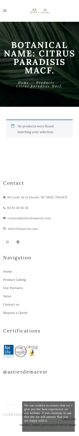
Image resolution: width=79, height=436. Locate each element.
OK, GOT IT (48, 427)
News (7, 296)
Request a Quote (15, 313)
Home (23, 82)
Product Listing (14, 280)
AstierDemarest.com (23, 229)
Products (45, 82)
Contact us (11, 304)
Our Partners (13, 288)
